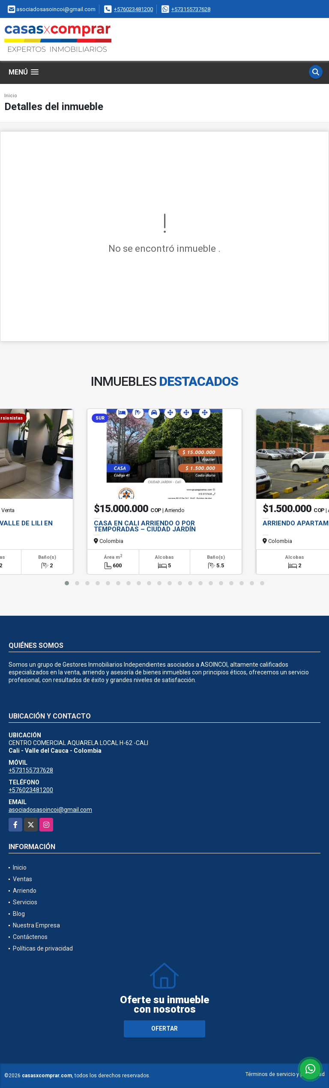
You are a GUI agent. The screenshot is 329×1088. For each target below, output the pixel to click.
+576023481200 (133, 9)
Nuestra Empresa (36, 925)
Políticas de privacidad (43, 948)
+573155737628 (190, 9)
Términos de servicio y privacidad (285, 1074)
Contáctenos (30, 936)
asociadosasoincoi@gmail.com (50, 809)
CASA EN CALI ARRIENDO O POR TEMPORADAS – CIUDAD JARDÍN (145, 526)
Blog (19, 913)
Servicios (25, 902)
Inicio (10, 95)
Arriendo (24, 890)
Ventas (22, 879)
